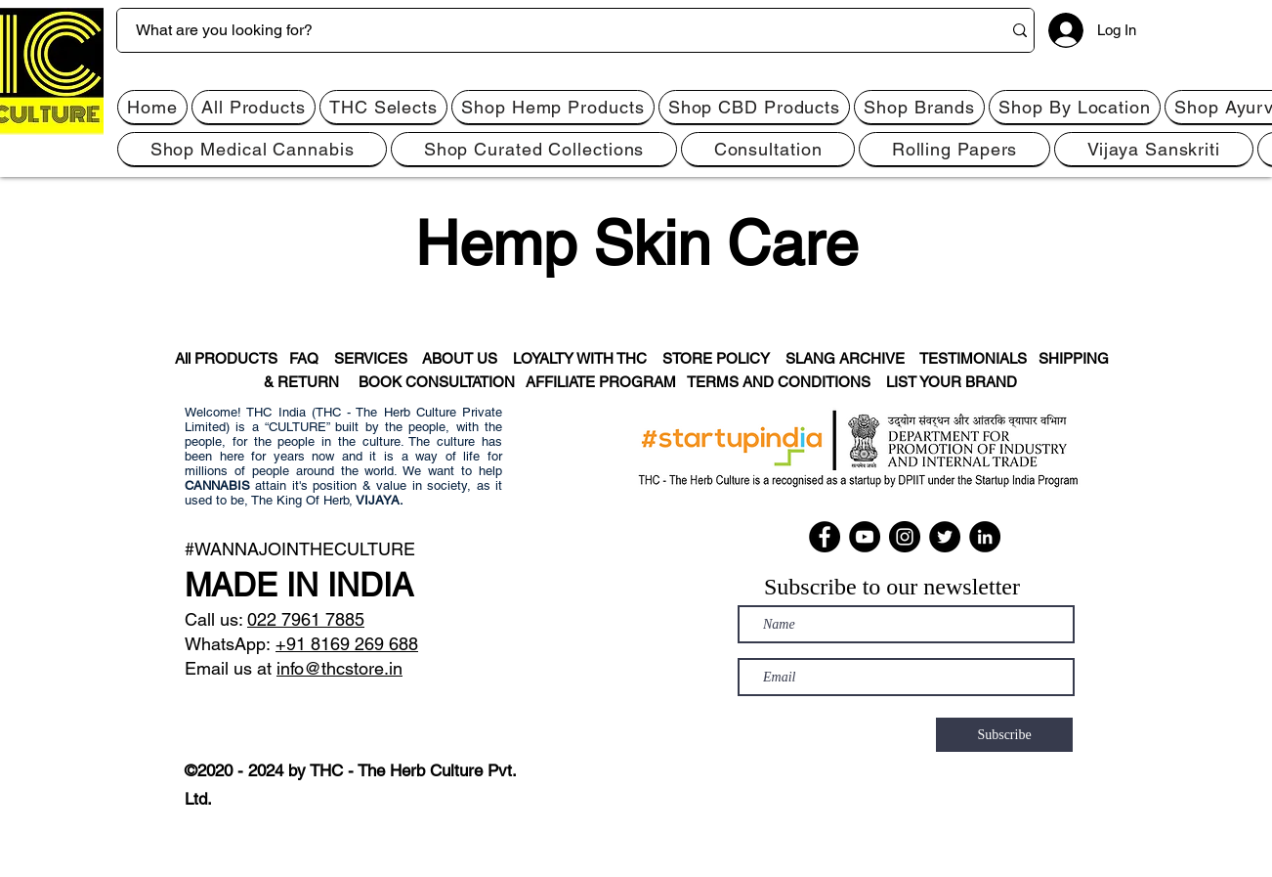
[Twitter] (944, 536)
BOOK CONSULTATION (442, 381)
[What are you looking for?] (544, 30)
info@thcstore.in (339, 668)
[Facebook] (824, 536)
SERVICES (378, 358)
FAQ (309, 358)
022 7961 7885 (305, 619)
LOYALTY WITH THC (580, 358)
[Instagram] (904, 536)
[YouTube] (864, 536)
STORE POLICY (723, 358)
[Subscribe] (1004, 735)
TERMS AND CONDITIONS (786, 381)
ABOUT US (459, 358)
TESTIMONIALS (973, 358)
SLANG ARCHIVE (850, 358)
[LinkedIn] (984, 536)
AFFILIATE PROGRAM (601, 381)
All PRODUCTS (224, 358)
